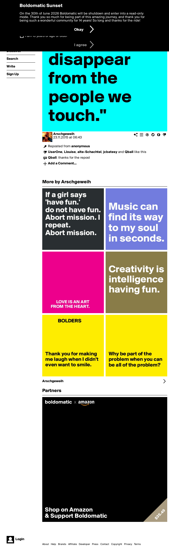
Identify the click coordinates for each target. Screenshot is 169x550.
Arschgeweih (63, 134)
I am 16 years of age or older (46, 36)
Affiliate (72, 544)
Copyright (116, 544)
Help (53, 544)
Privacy (128, 544)
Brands (62, 544)
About (45, 544)
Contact (104, 544)
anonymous (80, 146)
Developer (84, 544)
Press (95, 544)
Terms (137, 544)
